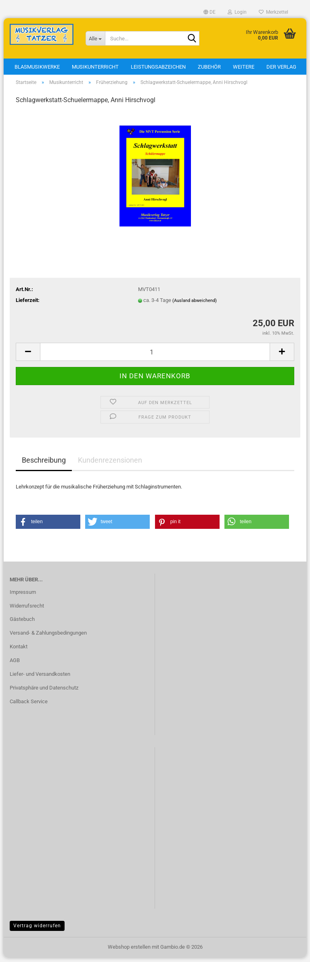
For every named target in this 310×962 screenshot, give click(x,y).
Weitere (243, 67)
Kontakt (18, 651)
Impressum (23, 596)
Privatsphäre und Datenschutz (44, 692)
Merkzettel (273, 12)
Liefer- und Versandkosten (40, 678)
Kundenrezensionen (110, 464)
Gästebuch (22, 623)
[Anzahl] (155, 356)
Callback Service (29, 705)
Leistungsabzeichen (158, 67)
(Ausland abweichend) (194, 304)
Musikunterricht (95, 67)
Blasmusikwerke (37, 67)
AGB (15, 664)
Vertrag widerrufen (37, 930)
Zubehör (209, 67)
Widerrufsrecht (27, 610)
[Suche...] (95, 38)
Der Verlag (281, 67)
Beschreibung (44, 464)
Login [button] (237, 12)
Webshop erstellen (129, 951)
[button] (209, 12)
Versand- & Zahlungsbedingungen (48, 637)
